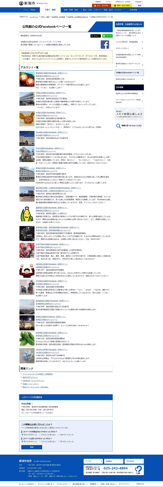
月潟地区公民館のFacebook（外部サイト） (52, 281)
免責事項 (93, 484)
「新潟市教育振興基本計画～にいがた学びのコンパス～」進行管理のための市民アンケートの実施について (128, 33)
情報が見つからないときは (132, 125)
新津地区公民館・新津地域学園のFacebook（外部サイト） (58, 227)
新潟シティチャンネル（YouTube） (36, 387)
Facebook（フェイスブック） (34, 380)
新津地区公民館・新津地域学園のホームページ (53, 230)
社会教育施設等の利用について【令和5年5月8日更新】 (128, 56)
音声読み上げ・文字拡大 (123, 1)
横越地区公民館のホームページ (47, 210)
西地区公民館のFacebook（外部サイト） (51, 317)
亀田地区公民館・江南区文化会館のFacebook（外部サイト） (58, 188)
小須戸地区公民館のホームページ (48, 247)
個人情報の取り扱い (79, 484)
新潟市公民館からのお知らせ (125, 79)
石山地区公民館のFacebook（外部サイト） (52, 132)
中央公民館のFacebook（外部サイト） (50, 148)
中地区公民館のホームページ (46, 115)
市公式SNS (130, 461)
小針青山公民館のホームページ (47, 352)
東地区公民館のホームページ (46, 171)
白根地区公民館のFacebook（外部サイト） (52, 264)
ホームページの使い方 (45, 484)
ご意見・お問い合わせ (107, 484)
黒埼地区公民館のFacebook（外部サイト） (52, 333)
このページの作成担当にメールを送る (38, 413)
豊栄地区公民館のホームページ (47, 76)
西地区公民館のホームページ (46, 320)
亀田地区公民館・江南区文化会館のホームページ (54, 191)
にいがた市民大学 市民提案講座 (127, 42)
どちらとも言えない (48, 434)
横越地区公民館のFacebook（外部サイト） (52, 208)
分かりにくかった (67, 434)
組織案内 (98, 1)
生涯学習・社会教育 (58, 17)
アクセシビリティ (62, 484)
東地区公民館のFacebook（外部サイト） (51, 168)
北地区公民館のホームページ (46, 96)
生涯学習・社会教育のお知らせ (78, 17)
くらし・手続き (29, 10)
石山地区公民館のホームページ (47, 135)
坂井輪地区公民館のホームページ (48, 304)
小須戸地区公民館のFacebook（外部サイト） (53, 244)
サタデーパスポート (122, 48)
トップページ (34, 17)
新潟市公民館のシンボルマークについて (128, 65)
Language (138, 1)
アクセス (108, 1)
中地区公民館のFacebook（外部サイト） (51, 112)
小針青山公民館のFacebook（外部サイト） (52, 349)
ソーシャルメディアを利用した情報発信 (38, 374)
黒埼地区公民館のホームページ (47, 336)
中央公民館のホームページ (46, 151)
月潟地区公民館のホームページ (47, 284)
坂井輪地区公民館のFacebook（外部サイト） (53, 301)
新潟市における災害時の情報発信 (127, 93)
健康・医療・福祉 (71, 10)
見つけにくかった (67, 441)
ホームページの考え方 (26, 484)
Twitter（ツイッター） (31, 384)
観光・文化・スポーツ (92, 10)
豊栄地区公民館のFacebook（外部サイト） (52, 73)
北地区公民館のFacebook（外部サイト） (51, 93)
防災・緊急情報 (102, 5)
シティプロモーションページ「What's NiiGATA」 (128, 101)
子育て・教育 (50, 10)
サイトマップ (123, 484)
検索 (139, 5)
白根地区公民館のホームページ (47, 267)
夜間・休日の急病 (123, 5)
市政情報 (133, 10)
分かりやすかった (30, 434)
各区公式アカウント (30, 377)
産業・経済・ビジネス (113, 10)
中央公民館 (26, 404)
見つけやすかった (30, 441)
